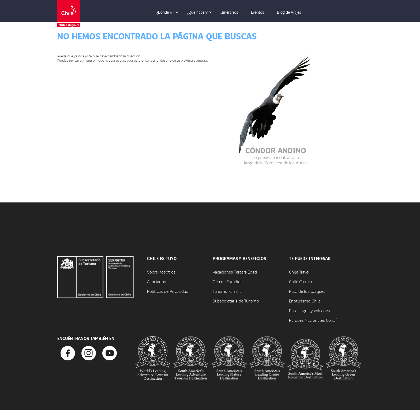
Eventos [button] (261, 12)
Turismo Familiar (228, 291)
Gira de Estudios (228, 281)
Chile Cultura (300, 281)
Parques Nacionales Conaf (313, 320)
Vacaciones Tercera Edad (235, 272)
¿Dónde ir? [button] (169, 12)
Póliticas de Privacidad (167, 291)
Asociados (156, 281)
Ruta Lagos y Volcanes (309, 310)
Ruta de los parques (307, 291)
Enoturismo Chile (305, 301)
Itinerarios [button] (233, 12)
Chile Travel (299, 272)
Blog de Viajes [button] (293, 12)
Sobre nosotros (161, 272)
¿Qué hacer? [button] (201, 12)
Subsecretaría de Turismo (236, 301)
